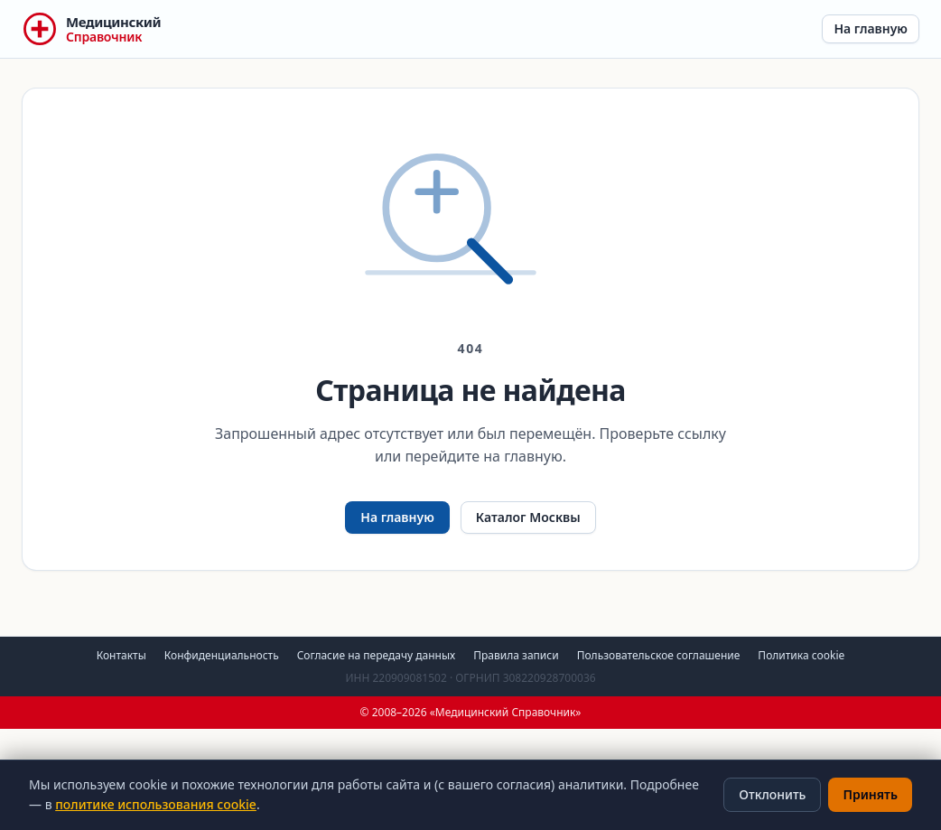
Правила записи (515, 655)
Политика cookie (801, 655)
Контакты (121, 655)
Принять (870, 794)
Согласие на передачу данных (376, 655)
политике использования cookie (155, 804)
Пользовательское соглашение (659, 655)
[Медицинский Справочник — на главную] (91, 29)
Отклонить (772, 794)
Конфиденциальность (221, 655)
